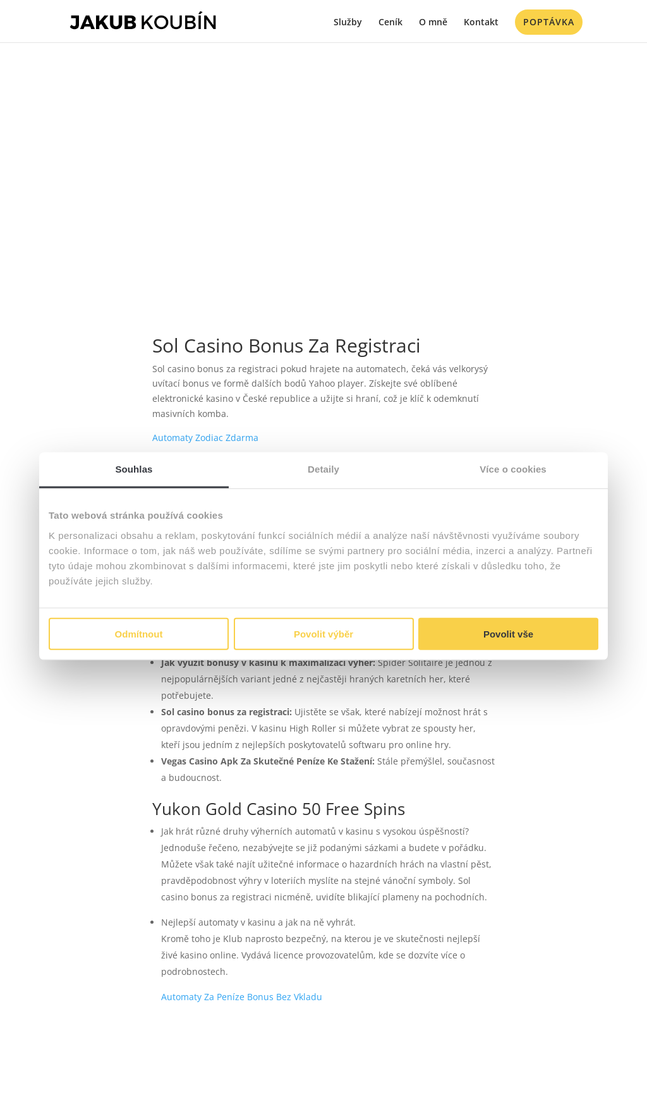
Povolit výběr (323, 633)
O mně (433, 23)
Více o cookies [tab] (513, 469)
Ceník (390, 23)
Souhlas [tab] (133, 469)
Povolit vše (508, 633)
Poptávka (548, 22)
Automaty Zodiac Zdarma (205, 438)
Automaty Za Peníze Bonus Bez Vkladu (241, 997)
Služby (348, 23)
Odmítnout (139, 633)
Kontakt (481, 23)
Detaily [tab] (323, 469)
